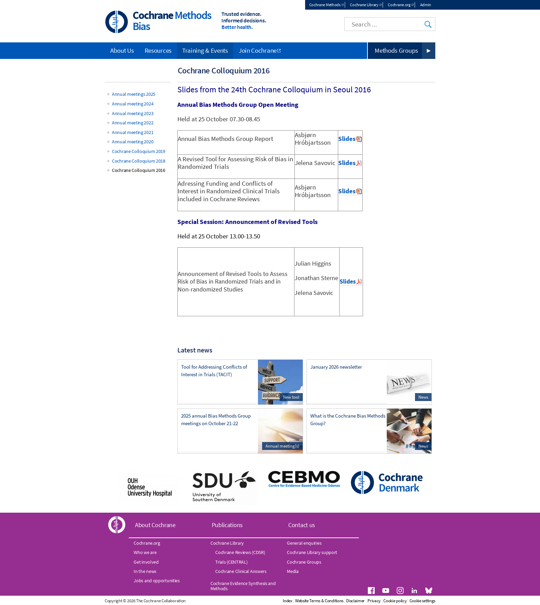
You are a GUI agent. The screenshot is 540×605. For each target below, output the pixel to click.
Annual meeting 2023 (132, 113)
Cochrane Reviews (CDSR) (240, 552)
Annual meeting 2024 (132, 104)
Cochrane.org (399, 4)
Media (293, 571)
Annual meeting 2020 (132, 142)
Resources (158, 50)
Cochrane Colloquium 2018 (138, 161)
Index (287, 601)
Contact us (301, 525)
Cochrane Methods (325, 4)
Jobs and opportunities (156, 580)
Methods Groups (396, 50)
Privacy (374, 601)
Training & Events (205, 50)
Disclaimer (355, 601)
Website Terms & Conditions (319, 601)
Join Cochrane (258, 50)
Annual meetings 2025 (133, 94)
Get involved (146, 562)
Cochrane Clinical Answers (241, 571)
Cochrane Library (364, 4)
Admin (426, 4)
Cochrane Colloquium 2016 (138, 170)
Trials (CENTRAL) (231, 562)
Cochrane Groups (304, 562)
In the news (145, 571)
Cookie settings (422, 601)
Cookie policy (394, 601)
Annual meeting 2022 (132, 123)
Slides (346, 139)
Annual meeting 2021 (132, 132)
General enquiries (304, 543)
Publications (227, 525)
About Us (122, 50)
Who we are (145, 552)
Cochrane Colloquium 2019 (138, 151)
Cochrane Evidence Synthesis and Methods (243, 585)
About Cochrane (155, 525)
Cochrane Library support (312, 552)
